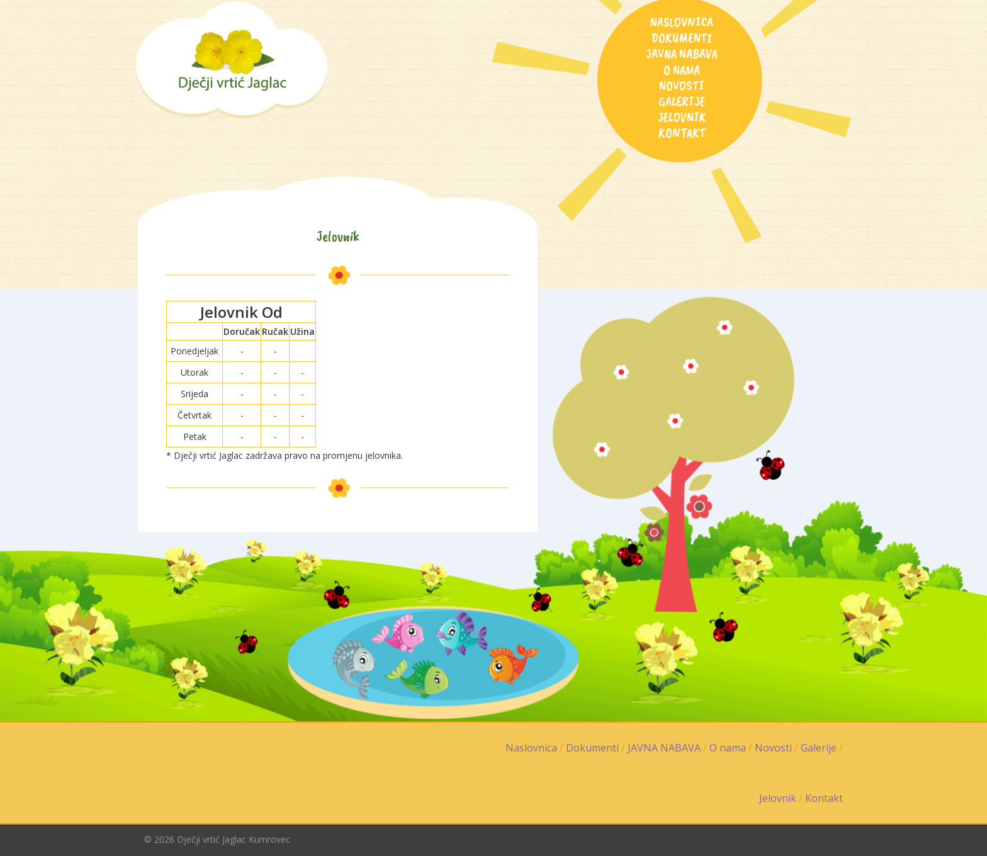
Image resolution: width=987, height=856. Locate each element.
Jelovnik (682, 117)
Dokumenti (682, 38)
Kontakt (682, 133)
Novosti (681, 85)
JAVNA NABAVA (682, 53)
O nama (682, 70)
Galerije (681, 101)
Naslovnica (681, 22)
